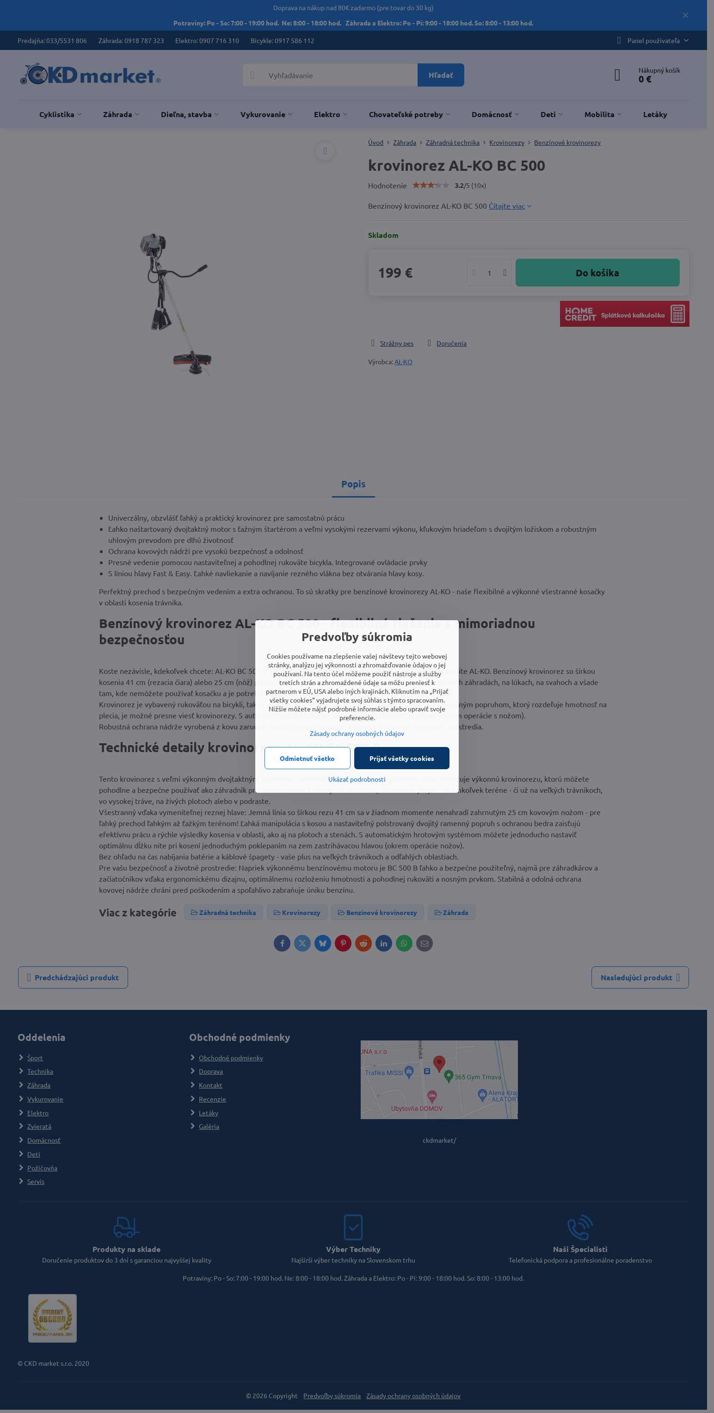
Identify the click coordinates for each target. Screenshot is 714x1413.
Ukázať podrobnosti (357, 779)
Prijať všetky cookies (401, 758)
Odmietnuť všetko (307, 758)
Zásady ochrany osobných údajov (357, 733)
